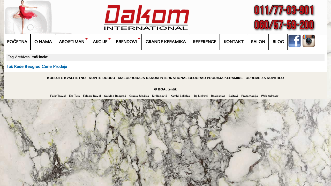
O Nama (43, 42)
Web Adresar (269, 96)
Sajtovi (233, 96)
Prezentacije (249, 96)
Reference (204, 42)
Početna (17, 42)
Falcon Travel (92, 96)
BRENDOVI (126, 42)
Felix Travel (58, 96)
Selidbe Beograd (115, 96)
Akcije (100, 42)
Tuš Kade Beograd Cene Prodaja (36, 67)
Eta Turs (74, 96)
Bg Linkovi (201, 96)
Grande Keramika (166, 42)
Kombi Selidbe (180, 96)
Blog (278, 42)
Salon (258, 42)
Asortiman (71, 42)
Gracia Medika (139, 96)
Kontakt (234, 42)
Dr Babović (159, 96)
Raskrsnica (218, 96)
